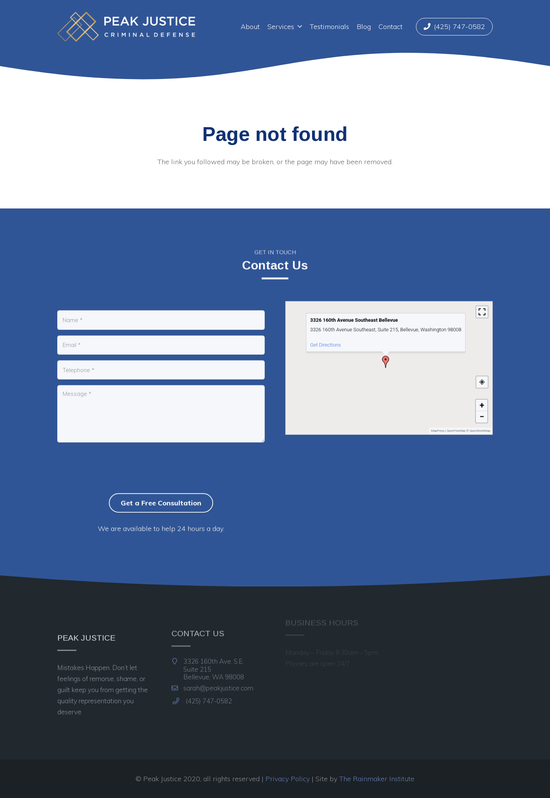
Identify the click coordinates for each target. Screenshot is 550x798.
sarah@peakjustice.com (212, 677)
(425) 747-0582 (202, 690)
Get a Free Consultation (161, 498)
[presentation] (115, 476)
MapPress (437, 426)
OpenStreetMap (479, 426)
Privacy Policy (287, 778)
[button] (386, 358)
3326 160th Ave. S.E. (208, 658)
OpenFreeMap (456, 426)
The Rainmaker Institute (376, 778)
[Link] (126, 26)
